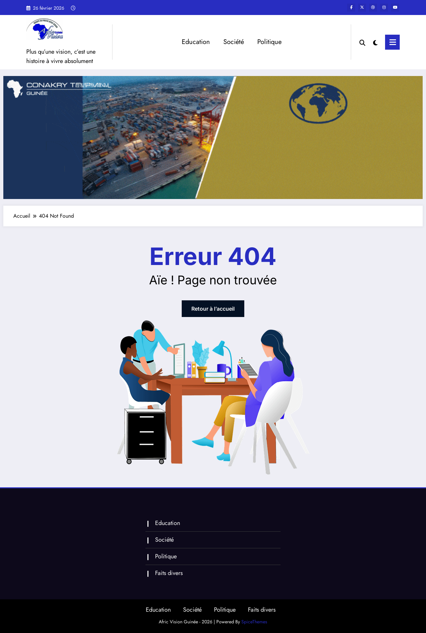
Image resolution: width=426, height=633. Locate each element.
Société (233, 42)
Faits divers (169, 573)
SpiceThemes (254, 621)
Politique (269, 42)
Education (196, 42)
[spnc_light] (376, 42)
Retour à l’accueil (213, 308)
